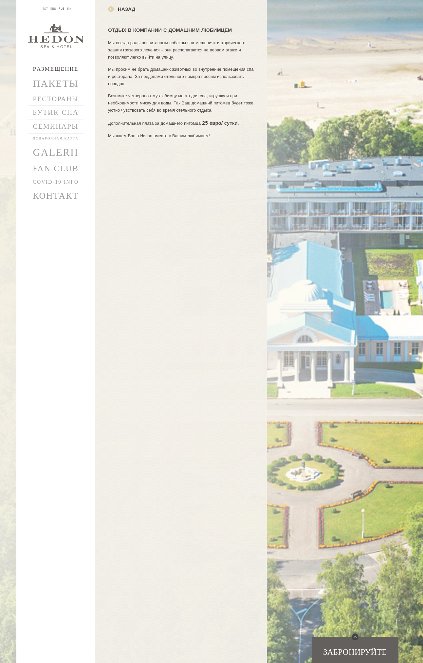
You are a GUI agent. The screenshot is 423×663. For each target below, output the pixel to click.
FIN (69, 8)
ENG (53, 8)
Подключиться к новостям (56, 520)
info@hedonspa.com (55, 571)
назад (126, 9)
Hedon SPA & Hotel (56, 36)
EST (45, 8)
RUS (61, 8)
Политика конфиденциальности (55, 540)
